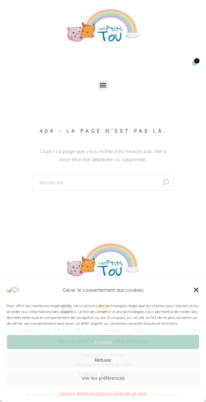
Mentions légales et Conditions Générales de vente (103, 393)
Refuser (103, 360)
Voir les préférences (103, 378)
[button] (196, 290)
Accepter (102, 342)
